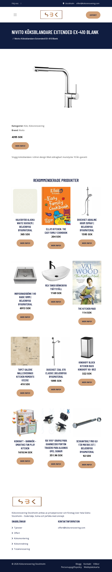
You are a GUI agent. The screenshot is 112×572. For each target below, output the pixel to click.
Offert (93, 15)
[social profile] (21, 3)
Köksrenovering (36, 125)
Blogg (78, 564)
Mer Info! (20, 146)
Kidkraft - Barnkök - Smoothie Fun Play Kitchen (25, 445)
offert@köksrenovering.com (87, 3)
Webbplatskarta (91, 567)
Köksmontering (21, 538)
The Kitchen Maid (87, 308)
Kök (26, 125)
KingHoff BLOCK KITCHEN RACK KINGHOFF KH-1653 (87, 366)
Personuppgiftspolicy (71, 567)
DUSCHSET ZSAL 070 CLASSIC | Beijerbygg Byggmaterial (56, 373)
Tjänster (18, 527)
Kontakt (87, 564)
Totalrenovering (22, 549)
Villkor (96, 564)
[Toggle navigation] (15, 14)
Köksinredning (21, 543)
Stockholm (69, 3)
